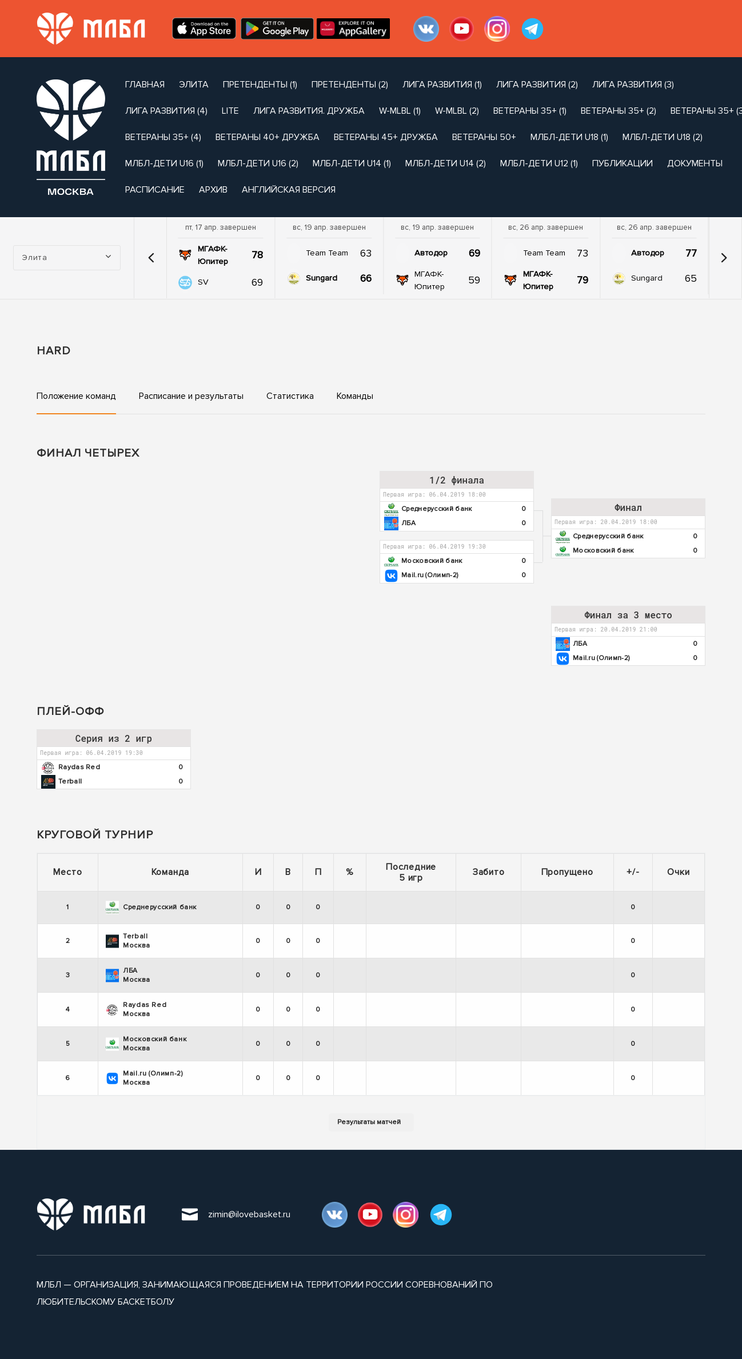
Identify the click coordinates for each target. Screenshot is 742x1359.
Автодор (431, 253)
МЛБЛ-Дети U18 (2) (663, 137)
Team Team (327, 253)
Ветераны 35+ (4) (163, 137)
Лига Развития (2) (537, 84)
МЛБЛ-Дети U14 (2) (445, 163)
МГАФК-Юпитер (213, 255)
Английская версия (289, 189)
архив (213, 189)
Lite (230, 111)
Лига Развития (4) (166, 111)
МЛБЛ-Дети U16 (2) (258, 163)
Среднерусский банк (151, 907)
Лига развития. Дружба (309, 111)
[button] (151, 258)
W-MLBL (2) (457, 111)
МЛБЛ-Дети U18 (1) (569, 137)
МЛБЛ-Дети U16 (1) (164, 163)
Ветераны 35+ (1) (530, 111)
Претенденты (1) (260, 84)
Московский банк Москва (146, 1044)
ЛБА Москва (128, 975)
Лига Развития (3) (633, 84)
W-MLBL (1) (400, 111)
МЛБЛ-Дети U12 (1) (539, 163)
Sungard (321, 278)
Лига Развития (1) (442, 84)
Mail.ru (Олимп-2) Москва (144, 1078)
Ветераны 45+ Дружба (386, 137)
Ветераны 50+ (484, 137)
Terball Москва (128, 941)
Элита (194, 84)
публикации (622, 163)
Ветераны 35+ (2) (618, 111)
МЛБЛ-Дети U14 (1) (352, 163)
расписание (155, 189)
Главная (145, 84)
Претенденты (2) (350, 84)
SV (203, 282)
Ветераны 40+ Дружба (268, 137)
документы (695, 163)
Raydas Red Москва (136, 1009)
